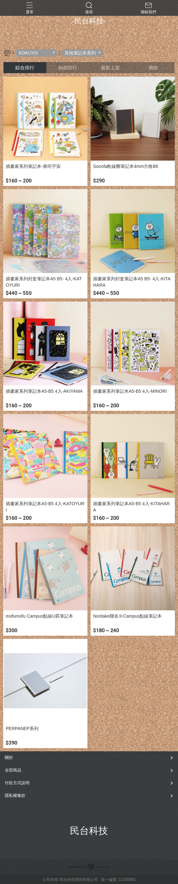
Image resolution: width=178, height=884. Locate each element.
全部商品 (13, 770)
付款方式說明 (17, 782)
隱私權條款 (15, 795)
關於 (9, 757)
